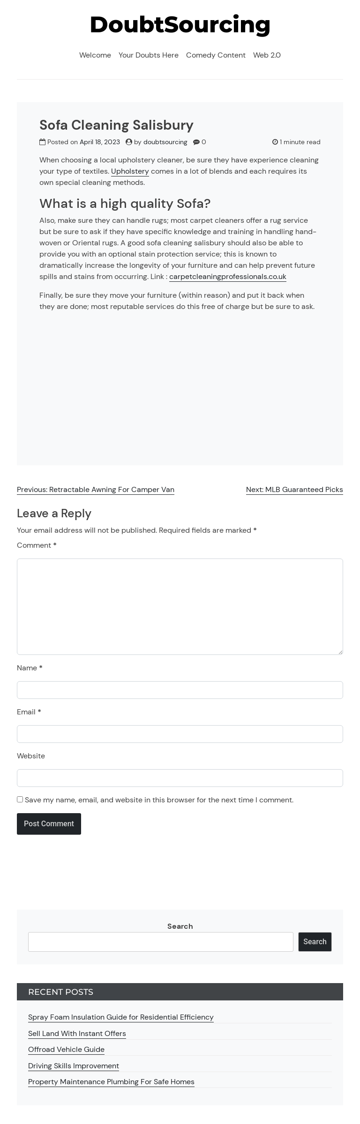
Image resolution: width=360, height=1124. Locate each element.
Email (29, 712)
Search (180, 926)
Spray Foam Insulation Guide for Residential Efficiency (121, 1017)
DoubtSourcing (180, 24)
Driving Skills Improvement (73, 1066)
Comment (37, 545)
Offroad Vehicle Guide (66, 1049)
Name (30, 668)
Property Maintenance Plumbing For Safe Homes (111, 1082)
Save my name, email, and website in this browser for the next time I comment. (159, 800)
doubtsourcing (165, 142)
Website (31, 756)
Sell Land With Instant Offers (77, 1033)
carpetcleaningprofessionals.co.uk (227, 276)
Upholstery (130, 171)
